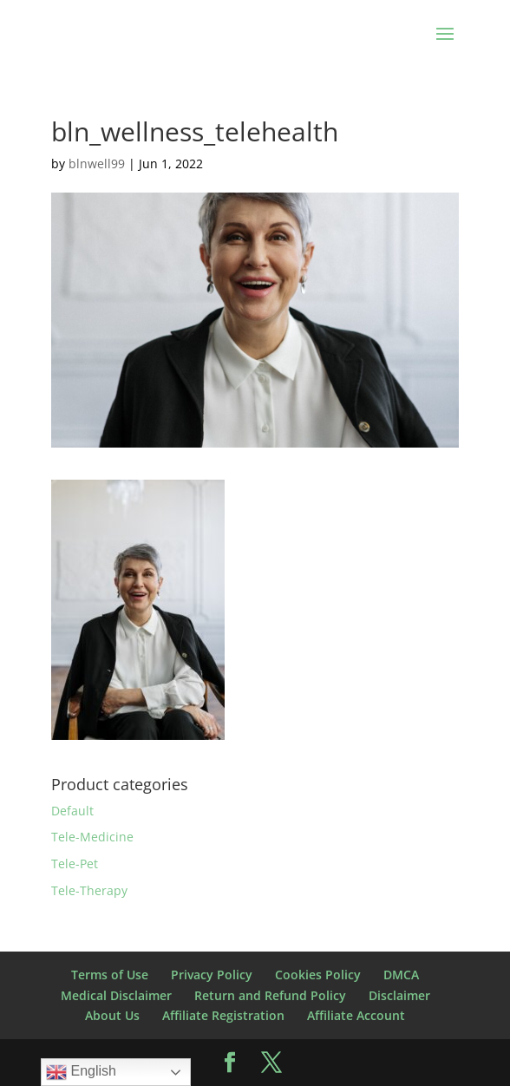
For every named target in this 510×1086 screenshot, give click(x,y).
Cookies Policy (318, 974)
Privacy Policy (211, 974)
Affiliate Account (356, 1015)
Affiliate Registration (223, 1015)
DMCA (401, 974)
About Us (112, 1015)
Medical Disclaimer (116, 995)
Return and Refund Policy (270, 995)
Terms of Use (109, 974)
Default (72, 810)
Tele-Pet (74, 863)
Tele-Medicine (92, 836)
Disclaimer (399, 995)
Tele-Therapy (89, 890)
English (81, 1072)
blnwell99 (97, 163)
